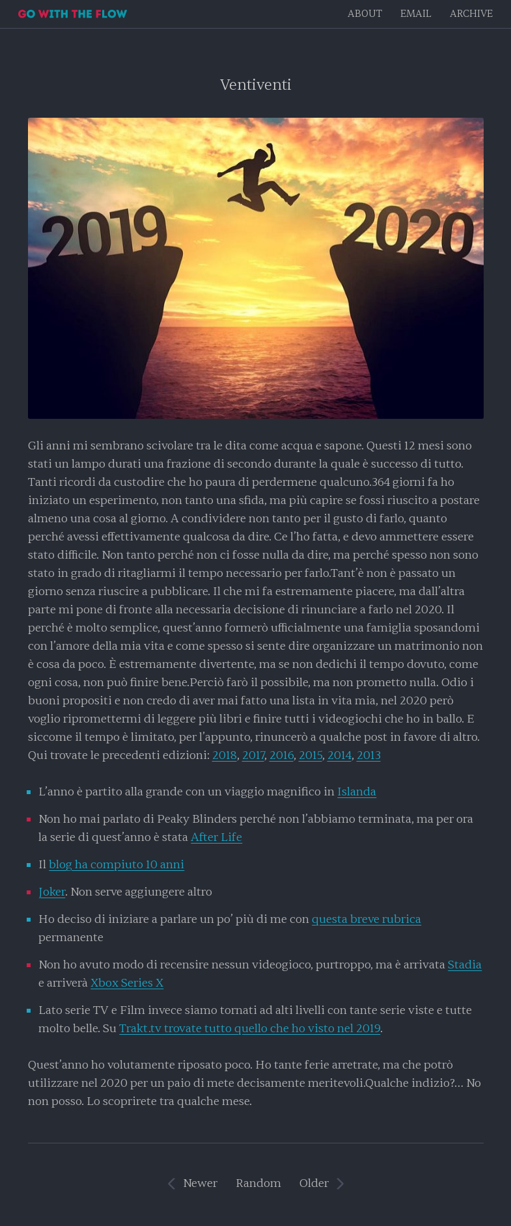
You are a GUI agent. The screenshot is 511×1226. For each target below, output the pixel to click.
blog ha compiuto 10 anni (116, 864)
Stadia (465, 964)
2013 (369, 755)
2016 (281, 755)
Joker (51, 892)
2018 (224, 755)
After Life (216, 837)
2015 (310, 755)
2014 (339, 755)
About (365, 14)
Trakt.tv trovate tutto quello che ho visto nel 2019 (249, 1028)
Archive (471, 14)
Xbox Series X (126, 983)
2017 (253, 755)
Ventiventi (256, 84)
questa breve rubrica (366, 919)
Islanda (356, 791)
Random (258, 1183)
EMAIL (416, 14)
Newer (200, 1183)
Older (314, 1183)
